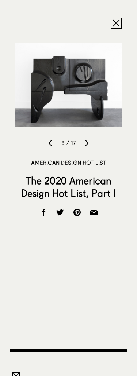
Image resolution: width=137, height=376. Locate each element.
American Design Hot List (68, 162)
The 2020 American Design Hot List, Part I (68, 186)
